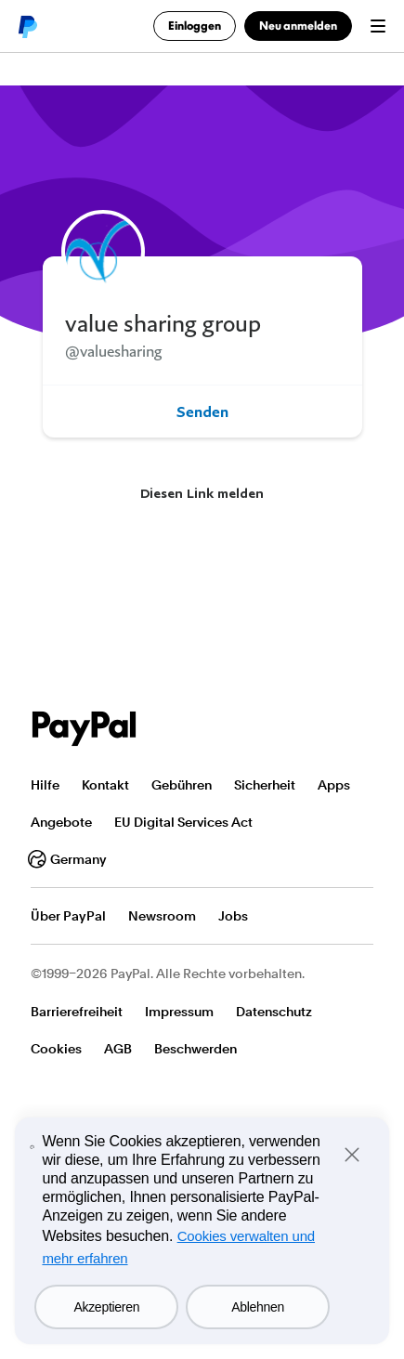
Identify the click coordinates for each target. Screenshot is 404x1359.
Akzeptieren (106, 1307)
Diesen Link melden (202, 493)
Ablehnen (257, 1307)
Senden (202, 411)
